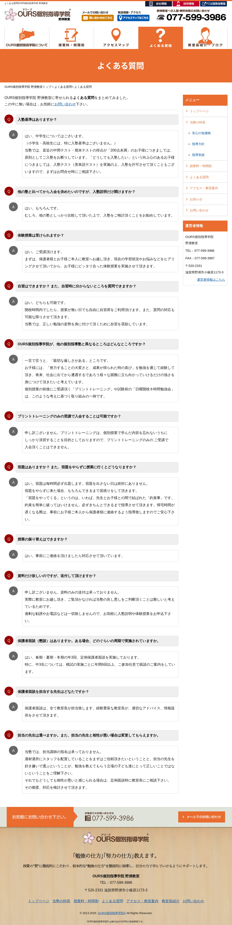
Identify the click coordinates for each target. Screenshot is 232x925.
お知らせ (196, 199)
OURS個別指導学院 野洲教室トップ (27, 86)
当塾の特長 (197, 122)
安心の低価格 (201, 133)
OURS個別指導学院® (112, 913)
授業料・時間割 (201, 166)
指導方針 (198, 144)
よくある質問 (63, 86)
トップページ (199, 111)
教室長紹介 (171, 901)
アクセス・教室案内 (204, 188)
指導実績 (198, 155)
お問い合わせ (65, 104)
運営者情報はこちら (211, 279)
